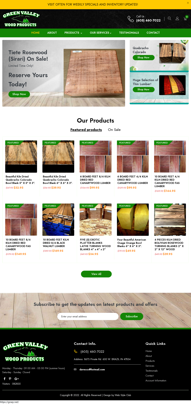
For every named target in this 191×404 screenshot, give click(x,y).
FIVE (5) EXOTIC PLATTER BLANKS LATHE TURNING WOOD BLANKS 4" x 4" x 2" (95, 244)
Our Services (100, 33)
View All (96, 274)
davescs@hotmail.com (89, 369)
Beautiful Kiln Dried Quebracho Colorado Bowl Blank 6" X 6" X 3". (57, 180)
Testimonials (129, 33)
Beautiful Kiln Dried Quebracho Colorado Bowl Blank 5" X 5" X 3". (20, 180)
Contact (153, 33)
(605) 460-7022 (148, 20)
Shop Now (19, 94)
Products (73, 33)
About (52, 33)
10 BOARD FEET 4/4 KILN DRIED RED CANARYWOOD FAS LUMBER (167, 181)
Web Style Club (123, 395)
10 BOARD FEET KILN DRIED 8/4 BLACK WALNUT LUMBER (56, 243)
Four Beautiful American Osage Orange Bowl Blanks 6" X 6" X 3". (131, 243)
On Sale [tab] (114, 129)
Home (35, 33)
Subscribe (132, 316)
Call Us (140, 16)
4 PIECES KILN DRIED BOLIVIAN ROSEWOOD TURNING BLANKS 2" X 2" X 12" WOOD (169, 244)
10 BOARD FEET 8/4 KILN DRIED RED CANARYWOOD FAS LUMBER (18, 244)
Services (150, 366)
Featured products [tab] (86, 129)
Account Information (156, 380)
